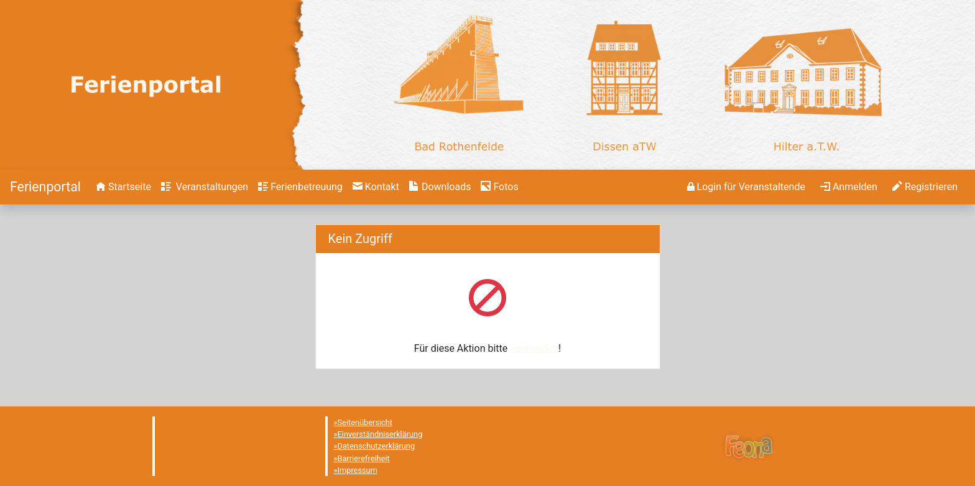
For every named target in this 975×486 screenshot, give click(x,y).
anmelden (536, 348)
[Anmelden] (746, 187)
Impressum (357, 470)
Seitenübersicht (365, 422)
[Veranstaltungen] (204, 187)
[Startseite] (45, 186)
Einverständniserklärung (380, 434)
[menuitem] (123, 187)
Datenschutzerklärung (376, 446)
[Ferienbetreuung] (300, 187)
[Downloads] (440, 187)
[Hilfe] (499, 187)
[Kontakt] (376, 187)
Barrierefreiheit (364, 458)
